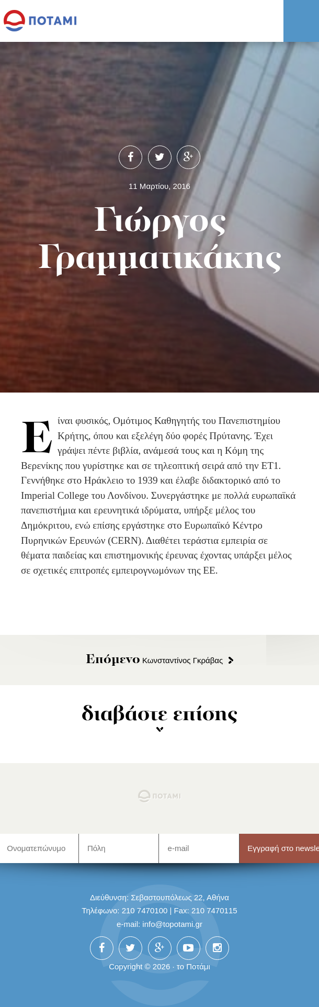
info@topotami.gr (172, 924)
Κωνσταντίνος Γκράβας (154, 660)
